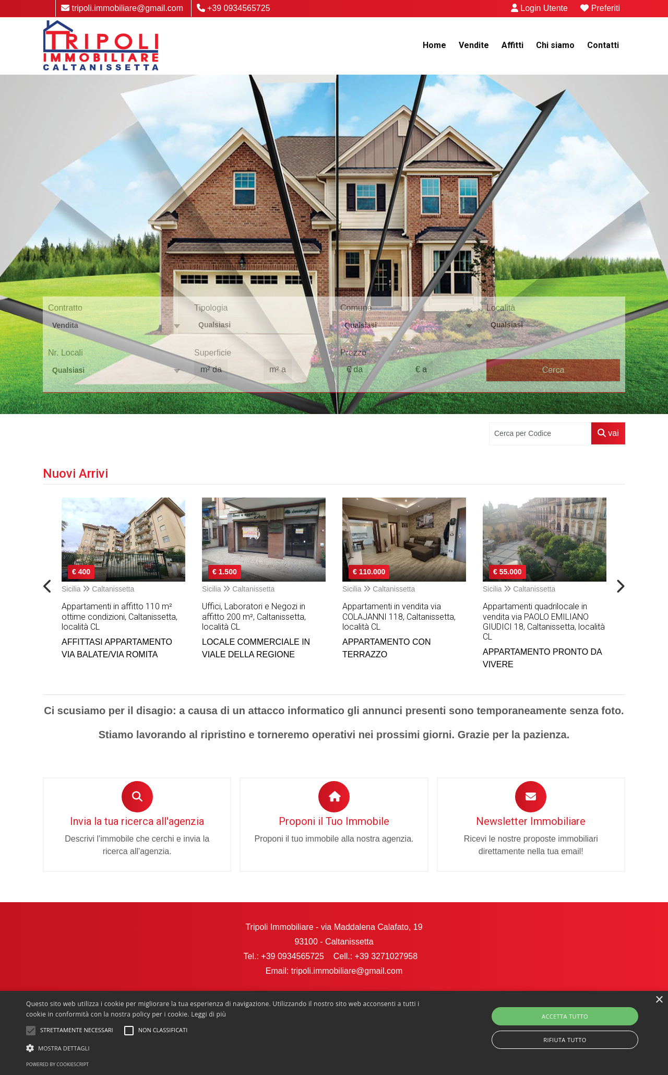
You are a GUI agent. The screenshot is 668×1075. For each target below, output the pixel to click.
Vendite (474, 45)
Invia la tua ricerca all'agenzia (137, 821)
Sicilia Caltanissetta (98, 589)
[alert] (334, 1033)
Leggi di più (208, 1014)
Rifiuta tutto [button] (564, 1040)
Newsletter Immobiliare (531, 821)
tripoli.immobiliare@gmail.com (122, 8)
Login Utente (539, 8)
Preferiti (600, 8)
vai (608, 433)
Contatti (603, 45)
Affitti (512, 45)
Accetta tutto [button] (565, 1016)
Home (434, 45)
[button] (226, 1048)
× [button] (659, 1000)
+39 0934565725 (233, 8)
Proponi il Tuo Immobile (334, 821)
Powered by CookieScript (57, 1064)
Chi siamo (555, 45)
